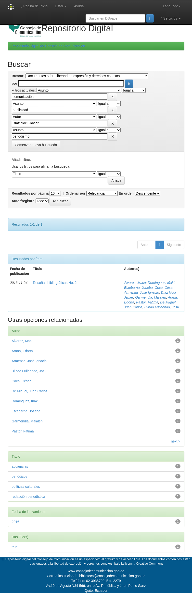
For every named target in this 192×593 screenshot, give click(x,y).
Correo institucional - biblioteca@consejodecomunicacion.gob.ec (96, 576)
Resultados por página (30, 193)
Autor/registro (23, 201)
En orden (126, 193)
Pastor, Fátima (147, 302)
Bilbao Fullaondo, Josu (161, 307)
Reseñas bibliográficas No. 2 (55, 283)
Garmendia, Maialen (150, 297)
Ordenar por (76, 193)
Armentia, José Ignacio (141, 292)
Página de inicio (34, 6)
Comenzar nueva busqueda (36, 145)
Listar (61, 6)
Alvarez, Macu (135, 283)
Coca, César (164, 288)
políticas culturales (26, 486)
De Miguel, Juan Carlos (30, 391)
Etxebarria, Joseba (138, 288)
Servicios (171, 18)
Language (171, 6)
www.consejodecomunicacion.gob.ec (96, 571)
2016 (15, 522)
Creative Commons (149, 563)
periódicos (19, 476)
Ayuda (79, 6)
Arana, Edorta (22, 351)
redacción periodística (28, 497)
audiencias (20, 466)
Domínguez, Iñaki (161, 283)
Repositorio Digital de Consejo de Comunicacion (48, 46)
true (15, 547)
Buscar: (18, 76)
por (14, 83)
